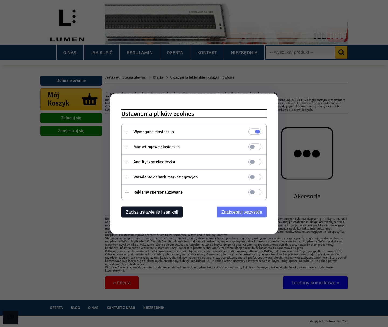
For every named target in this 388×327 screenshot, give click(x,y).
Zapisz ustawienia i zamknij (152, 212)
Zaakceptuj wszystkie (241, 212)
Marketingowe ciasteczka (156, 146)
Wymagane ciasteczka (153, 131)
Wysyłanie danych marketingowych (165, 177)
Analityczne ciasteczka (154, 161)
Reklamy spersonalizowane (158, 192)
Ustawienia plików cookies (157, 113)
